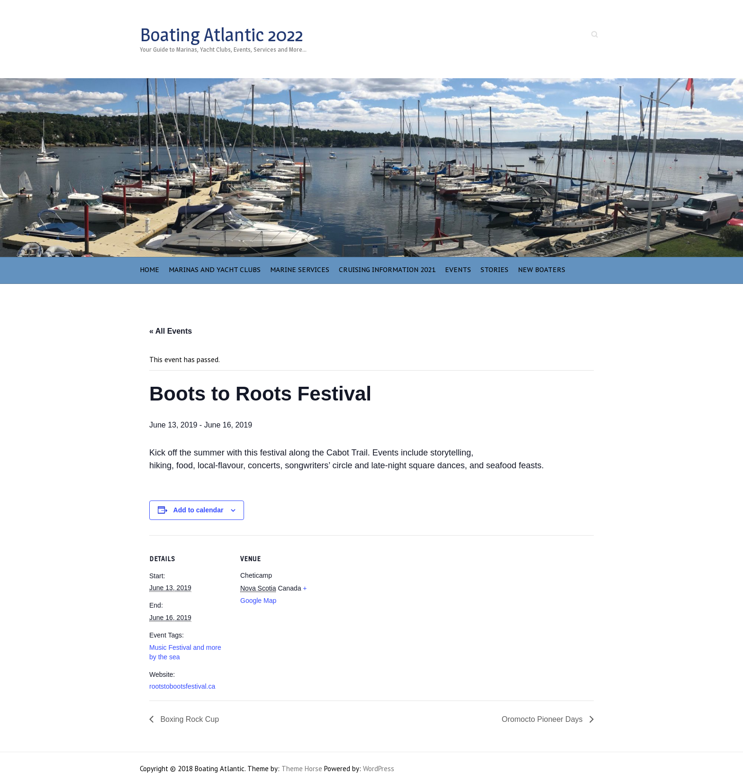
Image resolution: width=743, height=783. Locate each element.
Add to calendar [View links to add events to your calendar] (198, 510)
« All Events (170, 331)
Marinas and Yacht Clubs (215, 269)
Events (458, 269)
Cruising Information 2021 (387, 269)
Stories (494, 269)
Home (149, 269)
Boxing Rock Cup (188, 719)
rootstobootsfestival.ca (182, 686)
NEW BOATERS (541, 269)
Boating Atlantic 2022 (221, 35)
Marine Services (299, 269)
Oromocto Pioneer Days (543, 719)
